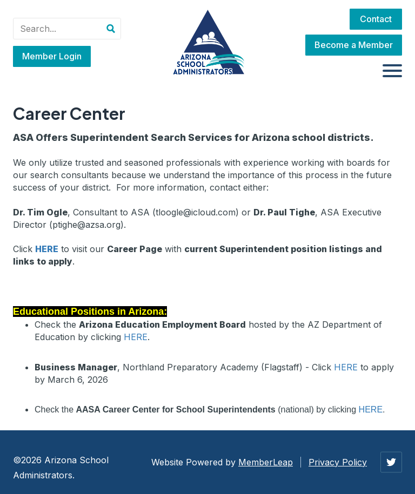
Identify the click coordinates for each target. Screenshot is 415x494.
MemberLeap (265, 462)
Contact (376, 18)
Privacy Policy (338, 462)
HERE (136, 336)
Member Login (52, 56)
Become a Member (353, 44)
